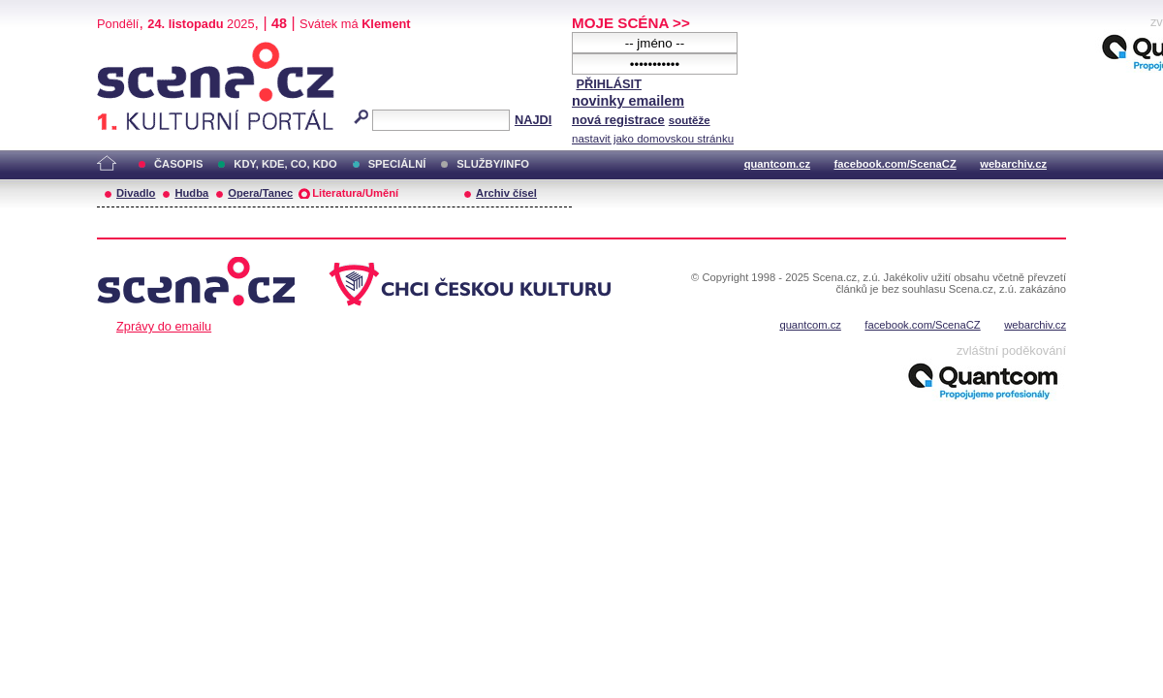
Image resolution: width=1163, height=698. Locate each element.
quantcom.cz (777, 164)
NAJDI (533, 119)
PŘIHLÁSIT (609, 84)
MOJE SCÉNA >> (631, 23)
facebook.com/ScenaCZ (895, 164)
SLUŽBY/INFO (492, 164)
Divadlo (135, 193)
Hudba (191, 193)
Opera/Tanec (260, 193)
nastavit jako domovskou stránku (653, 138)
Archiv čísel (506, 193)
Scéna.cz (130, 50)
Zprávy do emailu (163, 326)
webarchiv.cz (1013, 164)
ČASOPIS (178, 164)
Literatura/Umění (355, 193)
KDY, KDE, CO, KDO (285, 164)
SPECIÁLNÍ (397, 164)
